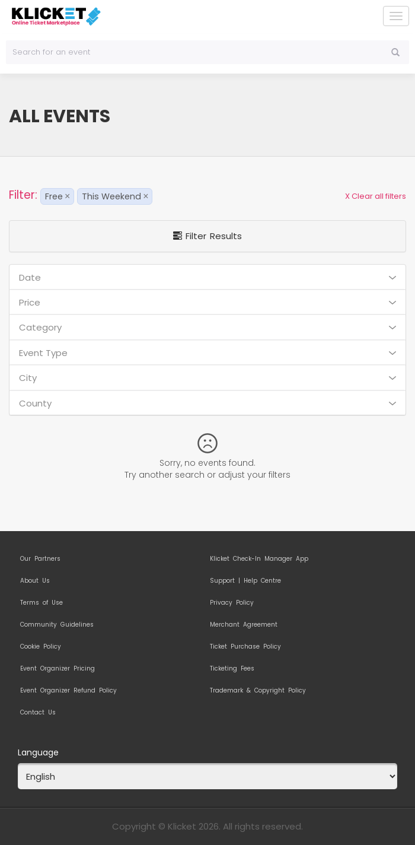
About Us (35, 581)
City (207, 377)
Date (207, 277)
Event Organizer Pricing (57, 669)
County (207, 403)
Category (207, 327)
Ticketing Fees (232, 669)
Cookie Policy (40, 647)
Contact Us (38, 713)
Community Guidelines (57, 625)
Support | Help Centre (245, 581)
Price (207, 302)
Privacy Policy (232, 603)
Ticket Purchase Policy (245, 647)
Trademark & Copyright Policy (258, 691)
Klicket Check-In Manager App (259, 559)
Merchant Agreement (243, 625)
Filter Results (207, 236)
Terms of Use (41, 603)
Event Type (207, 353)
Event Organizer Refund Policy (68, 691)
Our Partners (40, 559)
